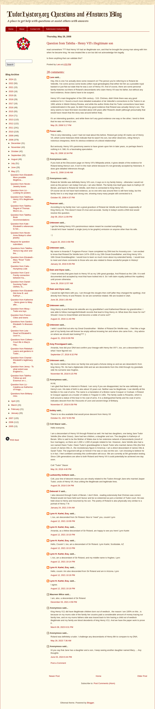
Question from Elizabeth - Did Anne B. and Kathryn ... (22, 293)
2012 (11, 123)
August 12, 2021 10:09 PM (63, 521)
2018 (11, 99)
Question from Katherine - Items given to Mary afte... (22, 302)
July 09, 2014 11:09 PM (61, 217)
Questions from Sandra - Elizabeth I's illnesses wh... (22, 324)
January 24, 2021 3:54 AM (63, 507)
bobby (53, 410)
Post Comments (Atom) (104, 683)
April (13, 401)
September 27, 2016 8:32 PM (64, 354)
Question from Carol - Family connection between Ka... (20, 275)
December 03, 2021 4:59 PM (64, 602)
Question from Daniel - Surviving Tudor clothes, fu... (21, 284)
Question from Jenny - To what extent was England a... (22, 369)
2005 (11, 426)
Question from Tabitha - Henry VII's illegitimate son (22, 199)
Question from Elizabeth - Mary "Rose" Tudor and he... (22, 259)
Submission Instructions (56, 29)
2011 (11, 127)
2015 (11, 111)
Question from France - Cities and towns (21, 316)
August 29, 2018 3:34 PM (62, 485)
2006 (11, 422)
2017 (11, 103)
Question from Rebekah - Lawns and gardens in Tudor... (22, 351)
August (14, 159)
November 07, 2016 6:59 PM (64, 404)
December (16, 143)
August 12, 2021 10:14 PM (63, 561)
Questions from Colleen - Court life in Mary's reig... (22, 342)
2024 (11, 79)
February (15, 409)
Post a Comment (58, 663)
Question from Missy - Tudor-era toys (21, 310)
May (13, 171)
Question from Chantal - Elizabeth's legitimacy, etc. (22, 360)
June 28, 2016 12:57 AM (62, 283)
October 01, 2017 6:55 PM (63, 418)
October (15, 151)
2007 (11, 418)
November (16, 147)
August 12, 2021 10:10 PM (63, 534)
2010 (11, 131)
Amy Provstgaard (58, 344)
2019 (11, 95)
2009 (11, 135)
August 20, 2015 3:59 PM (62, 242)
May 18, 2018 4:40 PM (61, 469)
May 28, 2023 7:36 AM (61, 640)
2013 (11, 119)
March (14, 405)
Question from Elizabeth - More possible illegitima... (22, 177)
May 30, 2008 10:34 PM (61, 153)
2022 (11, 83)
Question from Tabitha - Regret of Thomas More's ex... (21, 208)
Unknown (54, 222)
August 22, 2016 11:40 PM (63, 319)
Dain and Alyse (57, 270)
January (15, 413)
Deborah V (55, 491)
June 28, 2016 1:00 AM (61, 300)
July (13, 163)
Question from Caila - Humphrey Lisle (20, 267)
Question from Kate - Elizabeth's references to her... (22, 226)
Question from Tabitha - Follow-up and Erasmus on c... (21, 378)
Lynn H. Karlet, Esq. (59, 513)
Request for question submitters (20, 243)
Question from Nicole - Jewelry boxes (21, 185)
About (21, 29)
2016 (11, 107)
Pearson (54, 203)
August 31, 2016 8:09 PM (62, 338)
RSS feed (12, 440)
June (13, 167)
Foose (53, 131)
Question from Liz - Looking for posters (21, 191)
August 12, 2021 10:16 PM (63, 575)
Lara (52, 77)
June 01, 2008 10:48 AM (62, 172)
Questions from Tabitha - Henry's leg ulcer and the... (22, 250)
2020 (11, 91)
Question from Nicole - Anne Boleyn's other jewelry (21, 235)
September (16, 155)
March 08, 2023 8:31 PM (62, 627)
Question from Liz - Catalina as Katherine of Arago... (22, 387)
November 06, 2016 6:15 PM (64, 374)
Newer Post (54, 676)
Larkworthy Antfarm (59, 475)
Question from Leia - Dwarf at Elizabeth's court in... (21, 333)
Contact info (35, 29)
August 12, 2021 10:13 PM (63, 548)
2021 (11, 87)
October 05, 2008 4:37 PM (63, 197)
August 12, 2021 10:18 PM (63, 588)
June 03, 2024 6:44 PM (61, 657)
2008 (11, 140)
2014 (11, 115)
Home (10, 29)
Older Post (142, 676)
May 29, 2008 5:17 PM (61, 125)
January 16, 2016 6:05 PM (63, 264)
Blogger (90, 703)
